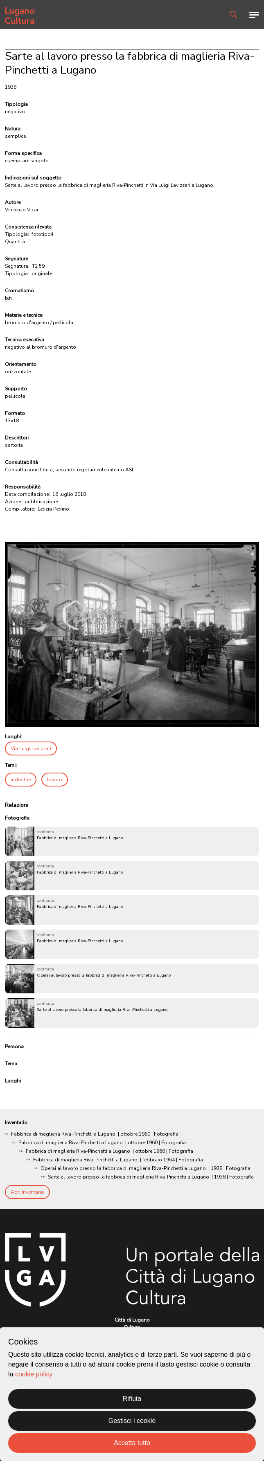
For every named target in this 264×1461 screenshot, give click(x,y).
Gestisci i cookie (132, 1420)
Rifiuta (132, 1398)
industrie (21, 779)
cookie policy (34, 1374)
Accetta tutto (132, 1442)
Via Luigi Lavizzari (31, 748)
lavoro (54, 779)
